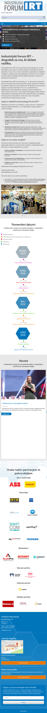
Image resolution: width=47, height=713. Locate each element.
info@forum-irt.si (6, 630)
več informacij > (23, 663)
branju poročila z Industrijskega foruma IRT (25, 182)
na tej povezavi (41, 179)
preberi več (6, 45)
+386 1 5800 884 (10, 626)
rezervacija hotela (23, 677)
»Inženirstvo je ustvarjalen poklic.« (15, 403)
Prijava (23, 702)
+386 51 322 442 (8, 628)
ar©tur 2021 (23, 711)
